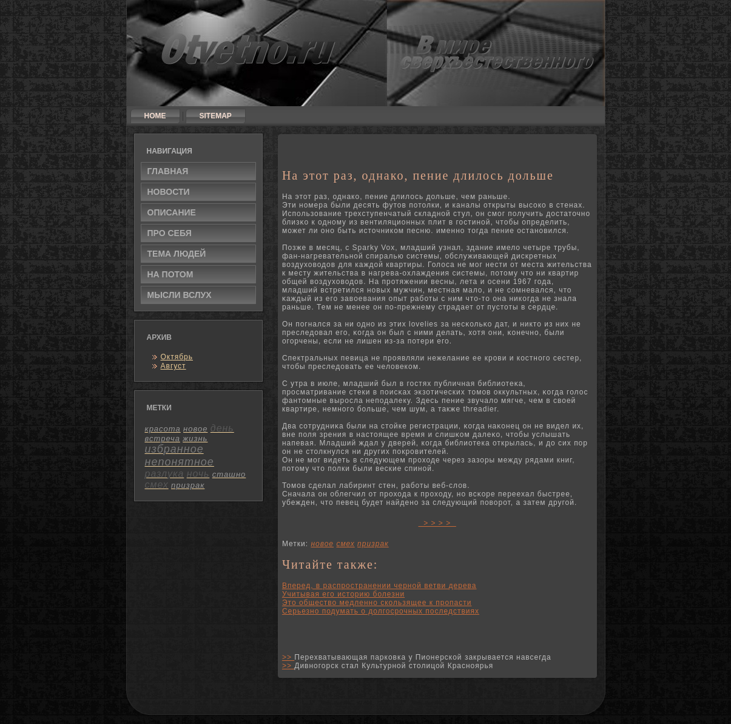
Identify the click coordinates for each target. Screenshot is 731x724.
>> (288, 657)
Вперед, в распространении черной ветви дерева (379, 585)
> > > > (437, 523)
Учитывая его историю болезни (343, 594)
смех (345, 544)
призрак (373, 544)
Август (173, 366)
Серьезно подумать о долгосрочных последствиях (380, 611)
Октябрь (177, 357)
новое (322, 544)
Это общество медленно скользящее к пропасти (377, 602)
